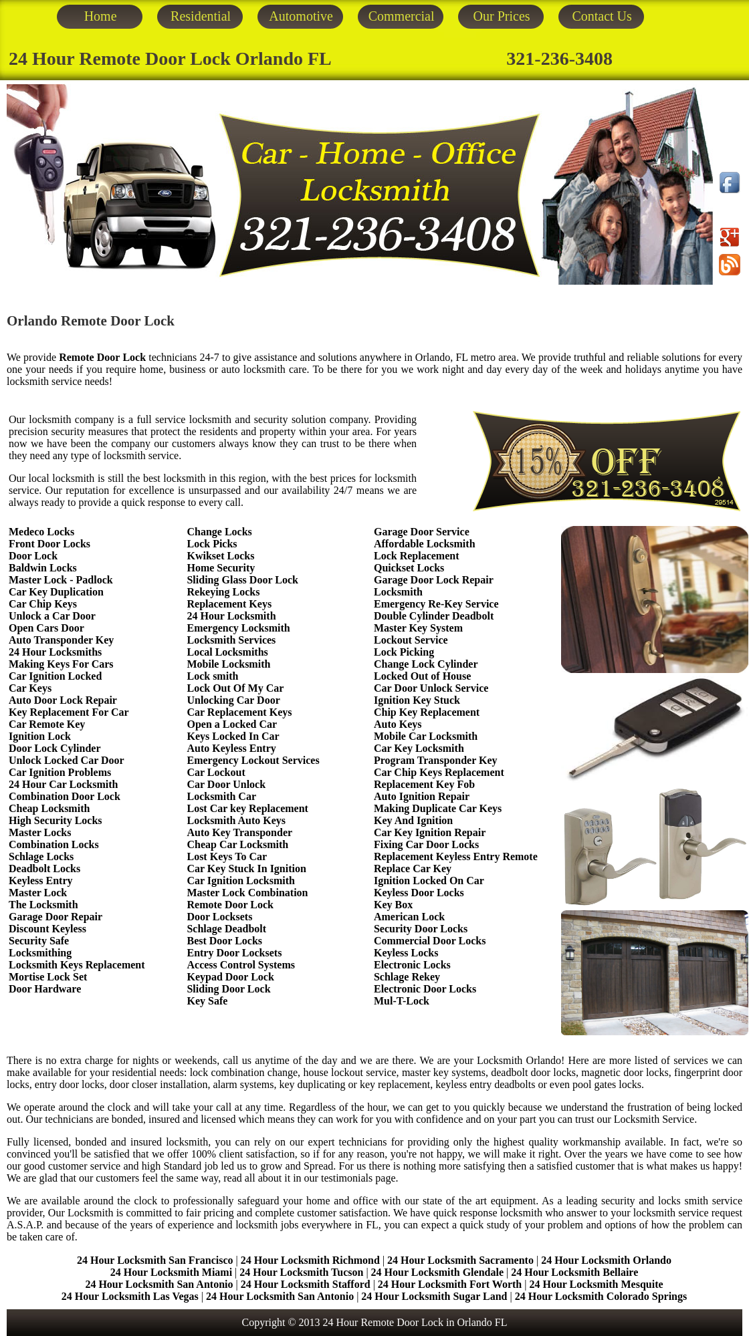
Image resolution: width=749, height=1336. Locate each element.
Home (100, 16)
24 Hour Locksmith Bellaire (574, 1272)
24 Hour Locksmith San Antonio (159, 1284)
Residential (201, 16)
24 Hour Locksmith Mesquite (596, 1284)
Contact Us (601, 16)
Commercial (401, 16)
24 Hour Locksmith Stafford (305, 1284)
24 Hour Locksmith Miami (171, 1272)
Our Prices (501, 16)
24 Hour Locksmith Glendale (437, 1272)
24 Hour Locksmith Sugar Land (435, 1296)
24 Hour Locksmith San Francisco (155, 1260)
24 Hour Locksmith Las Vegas (130, 1296)
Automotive (301, 16)
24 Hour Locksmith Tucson (301, 1272)
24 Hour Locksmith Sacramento (460, 1260)
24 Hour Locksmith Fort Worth (450, 1284)
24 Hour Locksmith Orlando (606, 1260)
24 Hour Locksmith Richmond (310, 1260)
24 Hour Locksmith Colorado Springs (601, 1296)
